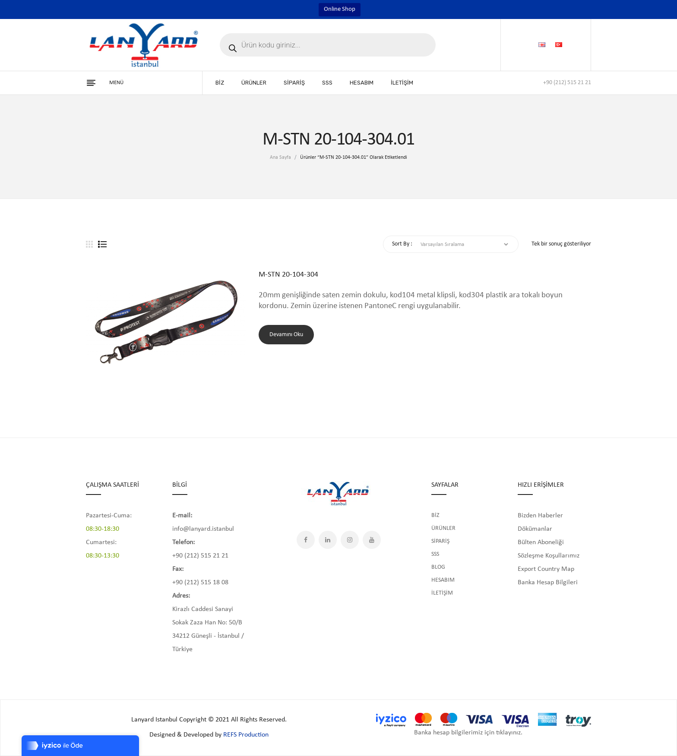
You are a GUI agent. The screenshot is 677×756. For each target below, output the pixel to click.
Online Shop (339, 9)
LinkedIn (328, 540)
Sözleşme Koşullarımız (548, 555)
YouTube (372, 540)
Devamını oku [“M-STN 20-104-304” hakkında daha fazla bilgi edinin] (286, 334)
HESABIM (443, 580)
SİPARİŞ (440, 541)
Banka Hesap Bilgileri (548, 582)
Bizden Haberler (540, 515)
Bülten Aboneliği (541, 542)
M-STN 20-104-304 (288, 275)
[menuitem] (219, 82)
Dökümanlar (535, 529)
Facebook (306, 540)
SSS (435, 554)
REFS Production (246, 734)
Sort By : (402, 244)
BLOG (438, 567)
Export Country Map (546, 569)
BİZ (435, 515)
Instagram (350, 540)
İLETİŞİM (442, 593)
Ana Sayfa (280, 157)
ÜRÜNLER (443, 528)
